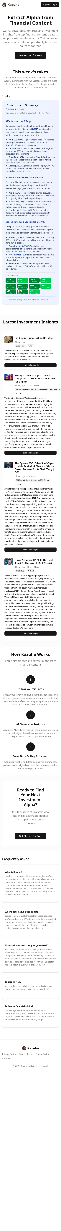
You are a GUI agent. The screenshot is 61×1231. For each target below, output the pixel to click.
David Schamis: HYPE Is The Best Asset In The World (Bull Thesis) (34, 561)
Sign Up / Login (50, 4)
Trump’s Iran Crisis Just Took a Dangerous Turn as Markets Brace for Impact (35, 378)
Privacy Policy (9, 1054)
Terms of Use (25, 1054)
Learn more (43, 300)
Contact (6, 1058)
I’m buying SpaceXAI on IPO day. (34, 338)
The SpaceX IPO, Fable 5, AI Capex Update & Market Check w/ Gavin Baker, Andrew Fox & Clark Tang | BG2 (35, 467)
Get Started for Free (30, 55)
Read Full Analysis (30, 365)
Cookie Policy (42, 1054)
